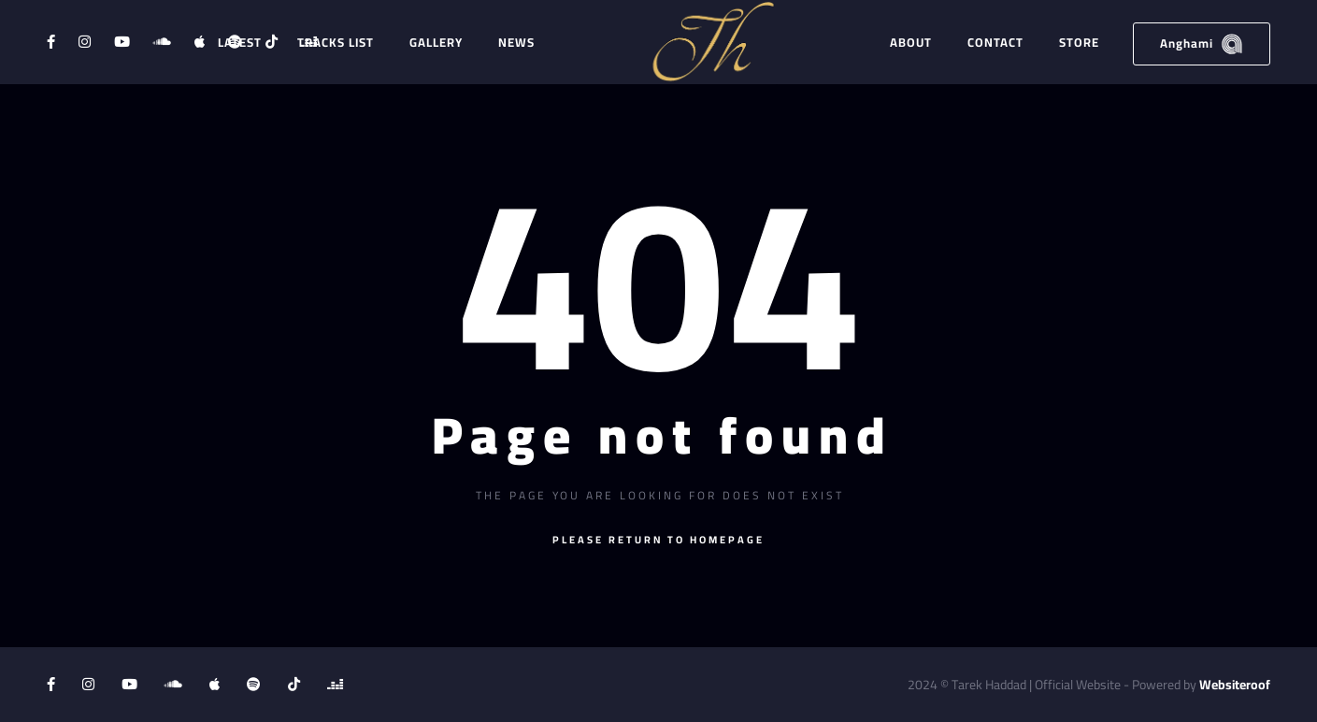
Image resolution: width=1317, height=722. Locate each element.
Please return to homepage (658, 539)
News (516, 42)
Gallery (436, 42)
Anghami (1201, 43)
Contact (995, 42)
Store (1079, 42)
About (911, 42)
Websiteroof (1234, 684)
